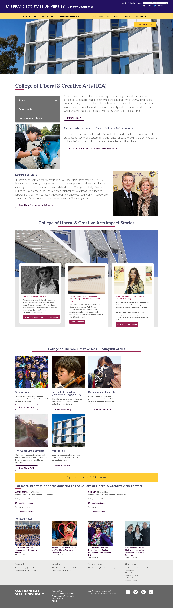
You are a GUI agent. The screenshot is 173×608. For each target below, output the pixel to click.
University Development (80, 6)
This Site (159, 6)
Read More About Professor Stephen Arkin (41, 317)
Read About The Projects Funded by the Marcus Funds (92, 148)
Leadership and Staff (101, 16)
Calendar (131, 3)
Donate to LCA (145, 24)
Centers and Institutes (38, 118)
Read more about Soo (96, 511)
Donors (86, 16)
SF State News (131, 578)
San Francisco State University (100, 591)
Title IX (55, 601)
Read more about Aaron (24, 511)
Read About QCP (27, 468)
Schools (38, 100)
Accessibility (57, 591)
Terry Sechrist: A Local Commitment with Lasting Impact (26, 550)
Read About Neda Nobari (127, 324)
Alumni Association (132, 573)
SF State (147, 6)
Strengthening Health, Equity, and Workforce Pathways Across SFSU (64, 550)
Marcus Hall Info (62, 465)
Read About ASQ (63, 409)
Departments (38, 109)
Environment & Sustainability (63, 596)
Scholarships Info (27, 407)
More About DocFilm (101, 409)
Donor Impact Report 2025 (69, 16)
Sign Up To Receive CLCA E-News (86, 477)
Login (140, 3)
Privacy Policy (57, 598)
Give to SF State (131, 575)
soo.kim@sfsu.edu (97, 503)
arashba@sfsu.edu (24, 503)
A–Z (124, 3)
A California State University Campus (102, 593)
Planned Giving (131, 580)
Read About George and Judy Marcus (36, 205)
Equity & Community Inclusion (64, 593)
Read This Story (77, 322)
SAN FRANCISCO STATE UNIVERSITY (35, 6)
